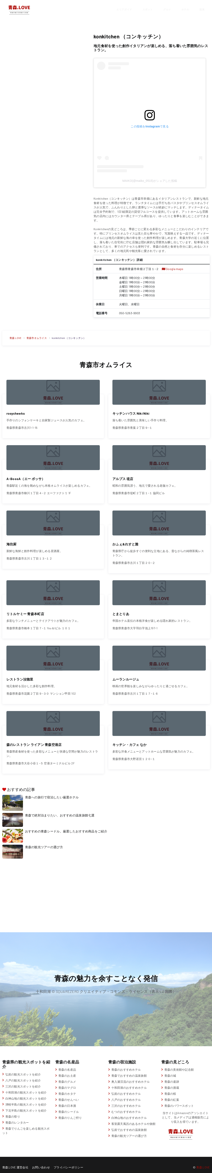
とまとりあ (120, 610)
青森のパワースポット (179, 1101)
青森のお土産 (67, 1071)
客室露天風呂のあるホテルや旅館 (133, 1119)
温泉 (202, 9)
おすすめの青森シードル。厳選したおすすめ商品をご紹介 (66, 826)
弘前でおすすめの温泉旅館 (129, 1125)
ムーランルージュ (125, 675)
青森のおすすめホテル (126, 1065)
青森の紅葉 (171, 1095)
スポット (147, 9)
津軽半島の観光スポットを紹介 (26, 1099)
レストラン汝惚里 (19, 675)
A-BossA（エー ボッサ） (25, 477)
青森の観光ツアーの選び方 (44, 842)
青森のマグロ (67, 1083)
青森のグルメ (67, 1077)
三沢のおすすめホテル (126, 1101)
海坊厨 (11, 542)
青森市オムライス (36, 337)
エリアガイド (124, 9)
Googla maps (172, 269)
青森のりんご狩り (70, 1113)
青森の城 (170, 1071)
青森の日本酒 (67, 1101)
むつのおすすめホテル (126, 1107)
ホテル (185, 9)
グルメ (167, 9)
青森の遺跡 (171, 1077)
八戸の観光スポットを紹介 (23, 1075)
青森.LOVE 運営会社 (15, 1162)
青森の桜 (170, 1089)
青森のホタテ (67, 1089)
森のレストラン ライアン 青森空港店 (34, 740)
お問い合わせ (41, 1162)
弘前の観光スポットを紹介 (23, 1069)
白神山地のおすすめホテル (129, 1113)
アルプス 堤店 (122, 477)
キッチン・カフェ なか (129, 740)
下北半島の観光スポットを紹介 (26, 1105)
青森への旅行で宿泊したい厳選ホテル (52, 792)
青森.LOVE (16, 337)
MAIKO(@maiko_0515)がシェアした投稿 (149, 180)
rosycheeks (15, 412)
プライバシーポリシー (68, 1162)
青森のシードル (68, 1107)
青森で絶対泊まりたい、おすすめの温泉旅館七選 (60, 810)
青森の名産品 (67, 1065)
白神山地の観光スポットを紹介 (26, 1093)
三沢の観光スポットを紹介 (23, 1081)
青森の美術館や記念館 (179, 1065)
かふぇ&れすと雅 (125, 542)
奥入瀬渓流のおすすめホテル (130, 1077)
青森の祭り (12, 1111)
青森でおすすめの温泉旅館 (129, 1071)
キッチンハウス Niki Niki (130, 412)
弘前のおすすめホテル (126, 1089)
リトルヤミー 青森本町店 (25, 610)
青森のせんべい (68, 1095)
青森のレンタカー (17, 1117)
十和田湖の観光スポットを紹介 (26, 1087)
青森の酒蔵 (171, 1083)
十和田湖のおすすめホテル (129, 1083)
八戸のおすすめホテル (126, 1095)
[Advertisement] (44, 61)
